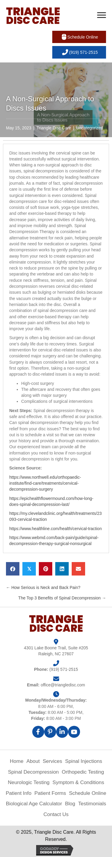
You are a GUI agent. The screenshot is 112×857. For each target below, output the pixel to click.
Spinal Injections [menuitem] (83, 761)
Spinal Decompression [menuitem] (33, 772)
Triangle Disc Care (53, 128)
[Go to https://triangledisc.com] (33, 16)
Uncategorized (89, 128)
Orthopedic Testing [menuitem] (83, 772)
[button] (79, 37)
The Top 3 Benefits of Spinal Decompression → (62, 598)
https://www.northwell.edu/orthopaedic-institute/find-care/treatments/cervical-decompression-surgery (45, 483)
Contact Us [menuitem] (55, 814)
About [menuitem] (32, 761)
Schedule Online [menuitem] (87, 793)
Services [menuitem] (52, 761)
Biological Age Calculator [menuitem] (34, 804)
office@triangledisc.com (63, 684)
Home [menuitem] (16, 761)
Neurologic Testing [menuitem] (29, 782)
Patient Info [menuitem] (18, 793)
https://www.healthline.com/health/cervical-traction (55, 528)
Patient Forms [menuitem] (50, 793)
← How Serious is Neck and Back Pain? (43, 587)
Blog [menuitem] (70, 804)
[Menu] (101, 15)
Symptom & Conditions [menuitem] (78, 782)
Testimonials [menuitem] (92, 804)
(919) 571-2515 (63, 669)
